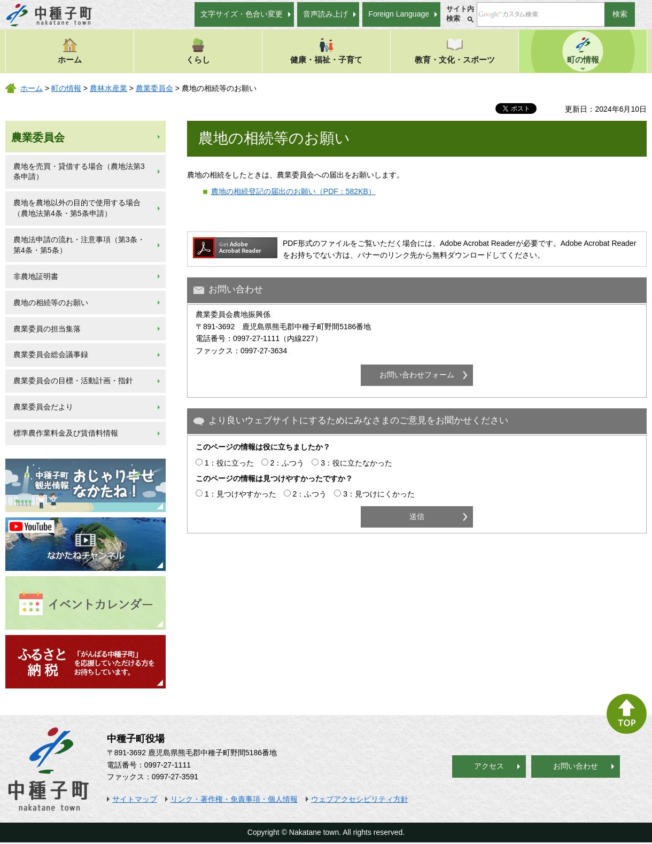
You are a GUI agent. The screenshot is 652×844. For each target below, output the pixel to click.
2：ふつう (287, 463)
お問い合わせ (575, 766)
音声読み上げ (325, 14)
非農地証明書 (35, 276)
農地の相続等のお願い (50, 302)
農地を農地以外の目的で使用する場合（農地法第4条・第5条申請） (77, 208)
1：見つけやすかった (240, 494)
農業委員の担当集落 (47, 328)
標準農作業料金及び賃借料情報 (65, 433)
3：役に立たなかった (356, 463)
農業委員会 (154, 88)
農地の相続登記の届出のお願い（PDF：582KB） (293, 191)
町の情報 (583, 50)
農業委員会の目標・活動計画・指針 (73, 380)
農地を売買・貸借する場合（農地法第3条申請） (79, 171)
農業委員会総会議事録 (50, 354)
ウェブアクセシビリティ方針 (359, 799)
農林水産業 (108, 88)
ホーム (70, 50)
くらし (198, 50)
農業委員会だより (43, 406)
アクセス (489, 766)
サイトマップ (134, 799)
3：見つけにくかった (379, 494)
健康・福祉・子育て (326, 50)
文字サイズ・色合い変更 (241, 14)
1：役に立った (229, 463)
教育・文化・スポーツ (455, 50)
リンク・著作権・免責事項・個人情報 (234, 799)
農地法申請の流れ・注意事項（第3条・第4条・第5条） (79, 244)
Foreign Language (398, 14)
